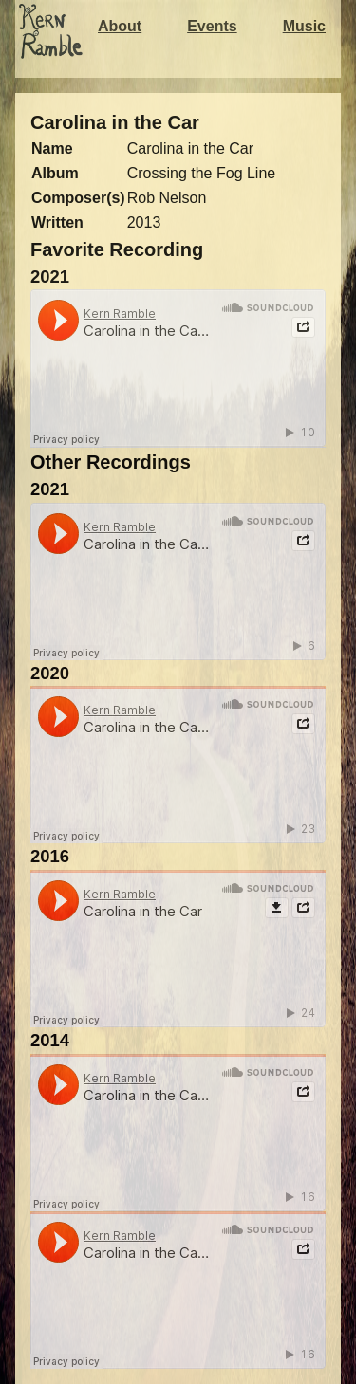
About (119, 26)
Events (211, 26)
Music (304, 26)
